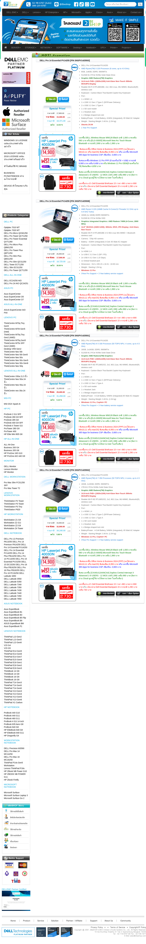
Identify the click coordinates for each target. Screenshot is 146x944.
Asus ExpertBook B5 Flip (15, 618)
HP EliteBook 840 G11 (14, 733)
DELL (25, 12)
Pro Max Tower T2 (12, 488)
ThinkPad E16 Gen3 (13, 668)
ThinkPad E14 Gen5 (13, 651)
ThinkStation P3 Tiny (13, 507)
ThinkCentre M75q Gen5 (15, 340)
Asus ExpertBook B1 (13, 612)
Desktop (77, 47)
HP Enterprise (52, 12)
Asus (110, 12)
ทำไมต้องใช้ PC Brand (15, 166)
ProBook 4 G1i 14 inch (14, 721)
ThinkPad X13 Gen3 (13, 691)
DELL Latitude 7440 (13, 593)
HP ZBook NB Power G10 (15, 771)
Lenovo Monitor (11, 469)
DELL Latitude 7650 (13, 599)
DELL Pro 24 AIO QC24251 (16, 283)
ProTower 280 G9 (12, 428)
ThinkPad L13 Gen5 (13, 639)
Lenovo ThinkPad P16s (14, 768)
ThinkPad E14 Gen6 (13, 654)
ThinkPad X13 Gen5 (13, 697)
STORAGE (30, 47)
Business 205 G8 (11, 450)
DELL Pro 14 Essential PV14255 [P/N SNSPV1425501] (65, 335)
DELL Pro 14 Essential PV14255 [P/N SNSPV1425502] (65, 470)
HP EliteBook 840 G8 (13, 730)
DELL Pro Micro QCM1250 (16, 233)
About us (121, 12)
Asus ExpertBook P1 (13, 626)
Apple (88, 12)
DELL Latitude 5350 (13, 582)
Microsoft (76, 12)
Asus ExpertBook (11, 609)
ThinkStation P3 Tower (14, 504)
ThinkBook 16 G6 (11, 677)
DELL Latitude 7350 (13, 587)
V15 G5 (7, 648)
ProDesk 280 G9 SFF (13, 417)
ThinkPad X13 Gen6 (13, 699)
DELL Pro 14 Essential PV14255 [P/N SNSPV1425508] (65, 201)
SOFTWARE (62, 47)
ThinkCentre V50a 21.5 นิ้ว (16, 376)
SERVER (16, 47)
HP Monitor (9, 472)
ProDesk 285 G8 (11, 420)
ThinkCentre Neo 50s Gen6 (16, 363)
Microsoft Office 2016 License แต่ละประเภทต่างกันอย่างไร (14, 156)
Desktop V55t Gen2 (12, 349)
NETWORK (46, 47)
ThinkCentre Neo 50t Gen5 (16, 354)
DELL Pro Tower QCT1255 (16, 270)
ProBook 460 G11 (12, 718)
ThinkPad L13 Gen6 (13, 642)
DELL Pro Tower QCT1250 (16, 236)
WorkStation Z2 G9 (12, 525)
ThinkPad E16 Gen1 (13, 662)
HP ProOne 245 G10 (13, 453)
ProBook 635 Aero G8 (13, 724)
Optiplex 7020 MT (12, 230)
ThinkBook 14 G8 (11, 674)
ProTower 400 (10, 431)
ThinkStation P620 (12, 509)
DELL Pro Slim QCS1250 (15, 262)
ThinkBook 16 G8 (11, 679)
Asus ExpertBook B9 (13, 620)
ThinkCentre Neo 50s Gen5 (16, 360)
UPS (103, 47)
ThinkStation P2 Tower (14, 501)
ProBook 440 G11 (12, 715)
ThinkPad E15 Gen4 (13, 659)
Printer (114, 47)
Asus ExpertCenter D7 (14, 299)
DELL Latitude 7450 (13, 596)
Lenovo (37, 12)
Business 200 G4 (11, 447)
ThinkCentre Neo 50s (13, 357)
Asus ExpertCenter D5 (14, 297)
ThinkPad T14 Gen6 (13, 688)
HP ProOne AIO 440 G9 (14, 456)
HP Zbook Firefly (11, 780)
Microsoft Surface (12, 792)
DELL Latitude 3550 (13, 579)
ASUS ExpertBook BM (14, 623)
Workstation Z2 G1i (12, 523)
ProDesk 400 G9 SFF (13, 423)
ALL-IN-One (9, 444)
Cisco (99, 12)
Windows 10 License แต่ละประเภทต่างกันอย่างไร (15, 143)
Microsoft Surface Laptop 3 (16, 795)
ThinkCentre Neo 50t (13, 352)
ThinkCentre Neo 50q (13, 366)
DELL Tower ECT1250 (14, 264)
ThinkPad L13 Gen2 (13, 637)
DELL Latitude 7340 (13, 584)
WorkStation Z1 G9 (12, 520)
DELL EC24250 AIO (13, 280)
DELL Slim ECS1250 (13, 267)
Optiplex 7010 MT (12, 227)
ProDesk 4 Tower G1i (13, 425)
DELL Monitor (10, 466)
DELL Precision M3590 (14, 748)
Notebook (91, 47)
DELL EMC (12, 12)
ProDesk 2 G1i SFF (12, 414)
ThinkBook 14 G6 (11, 671)
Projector (126, 47)
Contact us (136, 12)
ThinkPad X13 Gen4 (13, 694)
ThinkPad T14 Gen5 (13, 685)
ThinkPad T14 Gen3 (13, 682)
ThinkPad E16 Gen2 (13, 665)
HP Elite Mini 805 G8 (13, 434)
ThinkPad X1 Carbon (13, 702)
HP (65, 12)
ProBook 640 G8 (11, 727)
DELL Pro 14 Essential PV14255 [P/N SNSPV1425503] (65, 60)
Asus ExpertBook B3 (13, 615)
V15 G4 (7, 645)
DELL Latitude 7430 (13, 590)
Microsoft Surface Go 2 (14, 798)
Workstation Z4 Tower (13, 528)
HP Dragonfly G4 (11, 735)
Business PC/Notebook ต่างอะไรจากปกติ (14, 176)
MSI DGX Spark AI (12, 404)
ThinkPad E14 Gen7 (13, 657)
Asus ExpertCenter (12, 294)
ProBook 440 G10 (12, 713)
